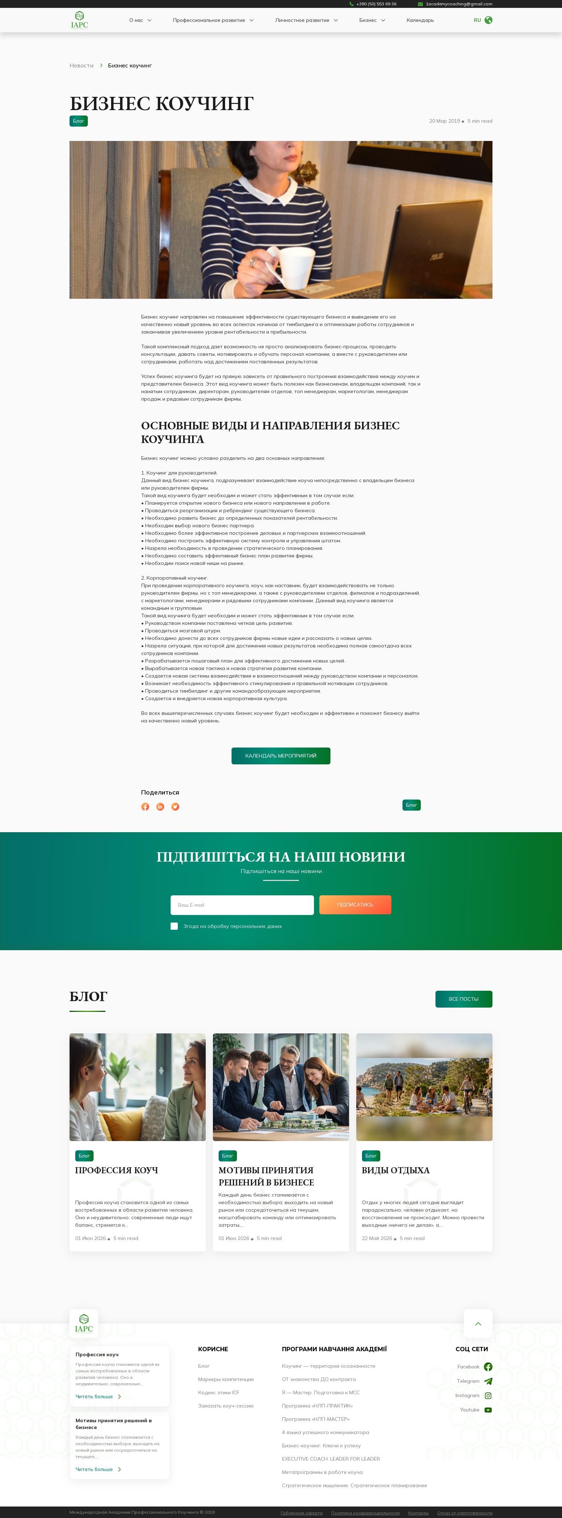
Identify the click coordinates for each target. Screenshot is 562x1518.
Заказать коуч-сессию (226, 1405)
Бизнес (368, 20)
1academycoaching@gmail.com (455, 3)
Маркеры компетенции (226, 1379)
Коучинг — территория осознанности (328, 1366)
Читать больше (100, 1397)
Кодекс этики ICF (218, 1392)
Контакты (418, 1512)
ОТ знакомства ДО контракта (319, 1379)
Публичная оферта (302, 1512)
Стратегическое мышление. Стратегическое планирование (354, 1485)
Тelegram (474, 1381)
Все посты (463, 999)
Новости (86, 65)
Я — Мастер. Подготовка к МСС (320, 1392)
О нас (136, 20)
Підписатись (355, 904)
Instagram (474, 1395)
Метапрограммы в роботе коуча (322, 1472)
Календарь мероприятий (281, 756)
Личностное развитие (302, 20)
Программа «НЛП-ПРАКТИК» (317, 1405)
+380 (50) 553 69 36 (372, 3)
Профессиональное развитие (209, 20)
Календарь (420, 20)
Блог (204, 1366)
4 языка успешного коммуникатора (325, 1432)
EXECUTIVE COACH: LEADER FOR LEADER (331, 1459)
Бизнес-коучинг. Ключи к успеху (321, 1445)
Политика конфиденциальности (365, 1512)
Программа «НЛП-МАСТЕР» (315, 1419)
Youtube (476, 1410)
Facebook (475, 1366)
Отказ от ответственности (464, 1512)
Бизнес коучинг (130, 65)
